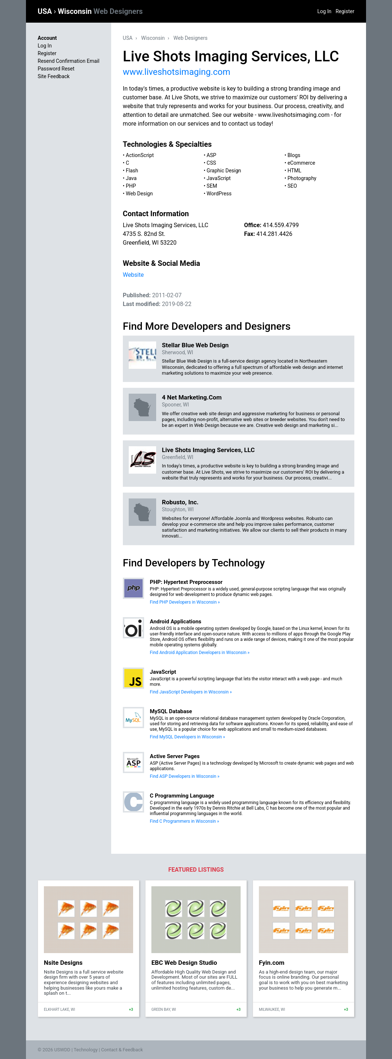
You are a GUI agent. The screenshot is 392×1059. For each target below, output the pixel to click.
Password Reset (56, 69)
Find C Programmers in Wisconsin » (184, 821)
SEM (212, 186)
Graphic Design (224, 170)
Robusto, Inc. (180, 502)
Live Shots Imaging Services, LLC (208, 450)
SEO (292, 186)
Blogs (293, 155)
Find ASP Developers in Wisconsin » (184, 776)
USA (46, 11)
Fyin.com (271, 962)
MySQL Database (171, 711)
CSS (211, 163)
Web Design (139, 193)
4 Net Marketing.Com (192, 397)
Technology (86, 1049)
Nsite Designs (63, 962)
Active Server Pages (175, 756)
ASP (211, 155)
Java (131, 178)
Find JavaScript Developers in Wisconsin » (191, 692)
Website (133, 274)
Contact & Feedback (122, 1049)
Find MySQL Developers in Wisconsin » (187, 736)
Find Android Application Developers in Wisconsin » (200, 652)
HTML (294, 170)
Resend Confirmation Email (68, 61)
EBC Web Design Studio (184, 962)
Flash (132, 170)
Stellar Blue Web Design (195, 345)
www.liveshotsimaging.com (176, 72)
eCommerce (301, 163)
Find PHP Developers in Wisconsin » (185, 602)
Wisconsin (100, 11)
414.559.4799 (281, 225)
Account (47, 38)
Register (345, 11)
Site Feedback (53, 76)
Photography (301, 178)
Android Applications (175, 621)
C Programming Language (182, 795)
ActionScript (140, 155)
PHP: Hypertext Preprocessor (186, 582)
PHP (131, 186)
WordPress (219, 193)
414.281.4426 (274, 233)
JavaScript (219, 178)
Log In (324, 11)
